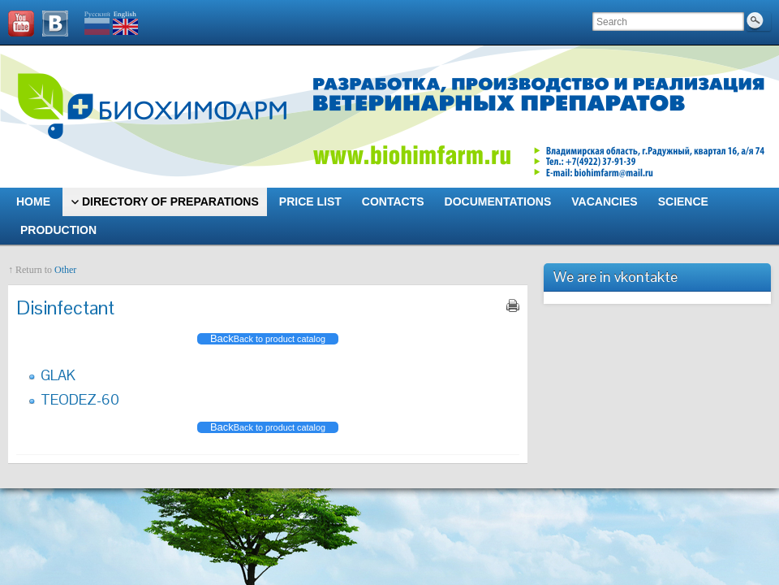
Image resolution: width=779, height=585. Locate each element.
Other (65, 269)
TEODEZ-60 (80, 399)
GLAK (58, 375)
